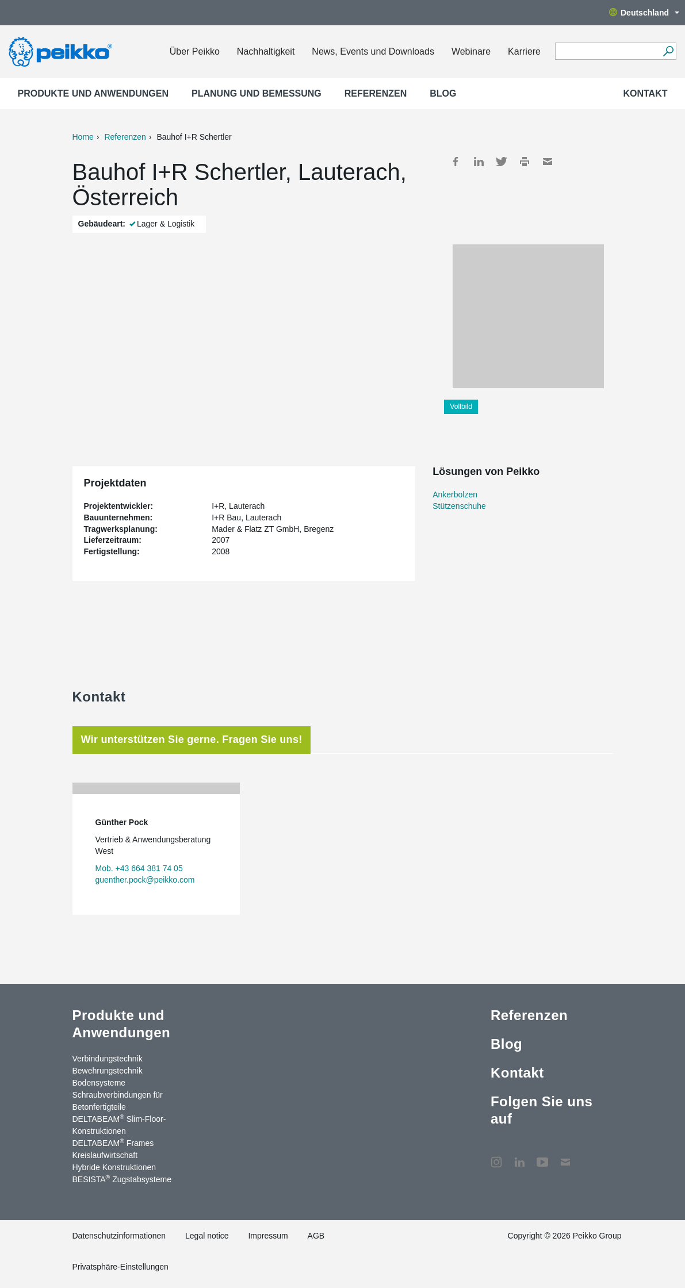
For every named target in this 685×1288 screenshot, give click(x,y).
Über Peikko (195, 51)
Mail (547, 161)
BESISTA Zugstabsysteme (121, 1179)
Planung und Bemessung (257, 93)
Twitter (501, 161)
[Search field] (607, 51)
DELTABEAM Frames (113, 1142)
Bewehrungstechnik (107, 1070)
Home (83, 136)
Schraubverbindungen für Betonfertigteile (117, 1100)
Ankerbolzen (455, 494)
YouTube (542, 1156)
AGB (316, 1235)
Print (524, 161)
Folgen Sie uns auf (541, 1110)
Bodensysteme (99, 1082)
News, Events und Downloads (373, 51)
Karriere (524, 51)
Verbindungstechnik (107, 1058)
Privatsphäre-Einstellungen (120, 1266)
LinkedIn (478, 161)
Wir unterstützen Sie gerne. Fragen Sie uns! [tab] (192, 739)
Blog (443, 93)
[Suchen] (668, 51)
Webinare (471, 51)
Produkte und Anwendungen (93, 93)
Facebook (455, 161)
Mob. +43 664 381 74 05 (139, 868)
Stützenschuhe (459, 506)
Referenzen (376, 93)
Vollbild (461, 406)
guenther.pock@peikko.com (145, 879)
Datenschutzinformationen (119, 1235)
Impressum (268, 1235)
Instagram (496, 1156)
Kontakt (645, 93)
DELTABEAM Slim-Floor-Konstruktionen (119, 1124)
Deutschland (644, 12)
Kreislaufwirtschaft (105, 1155)
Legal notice (207, 1235)
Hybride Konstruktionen (114, 1167)
